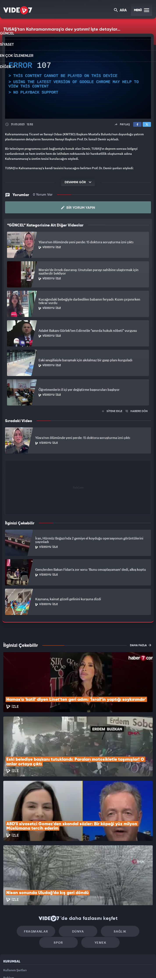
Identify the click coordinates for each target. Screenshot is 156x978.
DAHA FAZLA (140, 645)
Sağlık (96, 872)
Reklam (8, 923)
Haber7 (99, 967)
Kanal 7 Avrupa (60, 967)
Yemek (79, 885)
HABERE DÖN (137, 410)
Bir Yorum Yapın (78, 207)
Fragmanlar (22, 872)
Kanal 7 (24, 967)
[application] (78, 78)
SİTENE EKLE (112, 410)
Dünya (59, 872)
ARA (121, 10)
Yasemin (126, 967)
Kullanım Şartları (15, 913)
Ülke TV (76, 967)
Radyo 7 (42, 967)
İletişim (8, 933)
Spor (134, 872)
